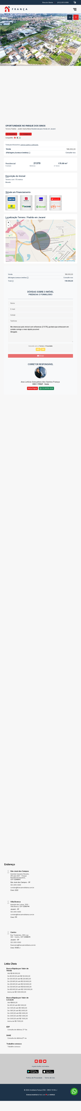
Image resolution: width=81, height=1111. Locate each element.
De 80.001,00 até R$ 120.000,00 (18, 976)
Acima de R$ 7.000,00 (15, 1021)
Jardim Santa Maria (24, 129)
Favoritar (11, 134)
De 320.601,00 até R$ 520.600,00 (19, 984)
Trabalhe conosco (13, 1046)
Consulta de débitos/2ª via (16, 1038)
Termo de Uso (50, 1078)
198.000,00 (71, 149)
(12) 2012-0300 (15, 885)
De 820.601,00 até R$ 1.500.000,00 (19, 989)
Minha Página (32, 388)
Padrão (13, 129)
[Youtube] (44, 1061)
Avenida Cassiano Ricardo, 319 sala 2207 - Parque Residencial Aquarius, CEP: (19, 876)
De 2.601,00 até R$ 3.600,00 (17, 1013)
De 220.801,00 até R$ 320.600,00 (19, 981)
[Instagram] (40, 1061)
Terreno (8, 129)
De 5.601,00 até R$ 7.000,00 (17, 1018)
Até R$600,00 (12, 1002)
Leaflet (61, 261)
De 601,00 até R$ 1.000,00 (16, 1005)
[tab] (69, 17)
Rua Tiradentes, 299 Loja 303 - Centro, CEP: (20, 936)
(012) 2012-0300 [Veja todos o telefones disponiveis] (63, 2)
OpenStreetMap (70, 261)
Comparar (25, 134)
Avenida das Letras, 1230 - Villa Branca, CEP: (19, 905)
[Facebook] (36, 1061)
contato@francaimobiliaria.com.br (22, 887)
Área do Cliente (47, 2)
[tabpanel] (40, 39)
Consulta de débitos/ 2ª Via (17, 1029)
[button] (74, 2)
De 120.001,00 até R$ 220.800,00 (19, 979)
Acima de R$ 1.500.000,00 (16, 992)
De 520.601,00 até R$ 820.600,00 (19, 987)
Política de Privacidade (34, 1078)
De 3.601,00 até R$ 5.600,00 (17, 1016)
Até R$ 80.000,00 (13, 973)
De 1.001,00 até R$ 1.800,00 (17, 1008)
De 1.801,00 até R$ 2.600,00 (17, 1010)
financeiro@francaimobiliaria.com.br (23, 945)
